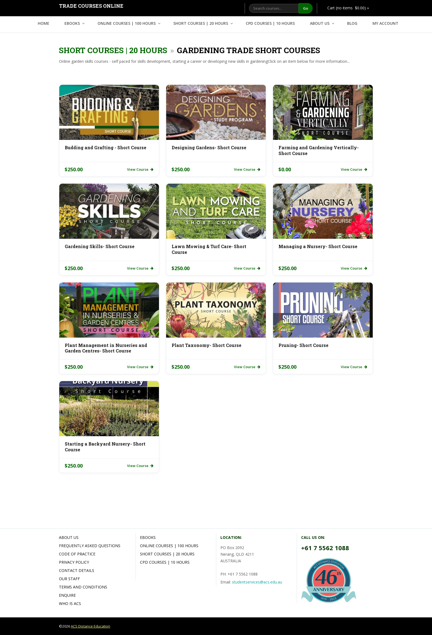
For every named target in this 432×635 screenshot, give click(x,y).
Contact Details (76, 570)
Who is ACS (70, 603)
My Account (385, 23)
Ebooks (72, 23)
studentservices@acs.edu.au (257, 582)
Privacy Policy (74, 562)
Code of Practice (77, 554)
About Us (320, 23)
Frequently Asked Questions (89, 545)
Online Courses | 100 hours (127, 23)
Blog (352, 23)
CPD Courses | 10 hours (270, 23)
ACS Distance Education (90, 626)
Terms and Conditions (83, 587)
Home (43, 23)
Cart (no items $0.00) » (348, 7)
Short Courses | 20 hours (200, 23)
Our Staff (69, 578)
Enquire (67, 595)
